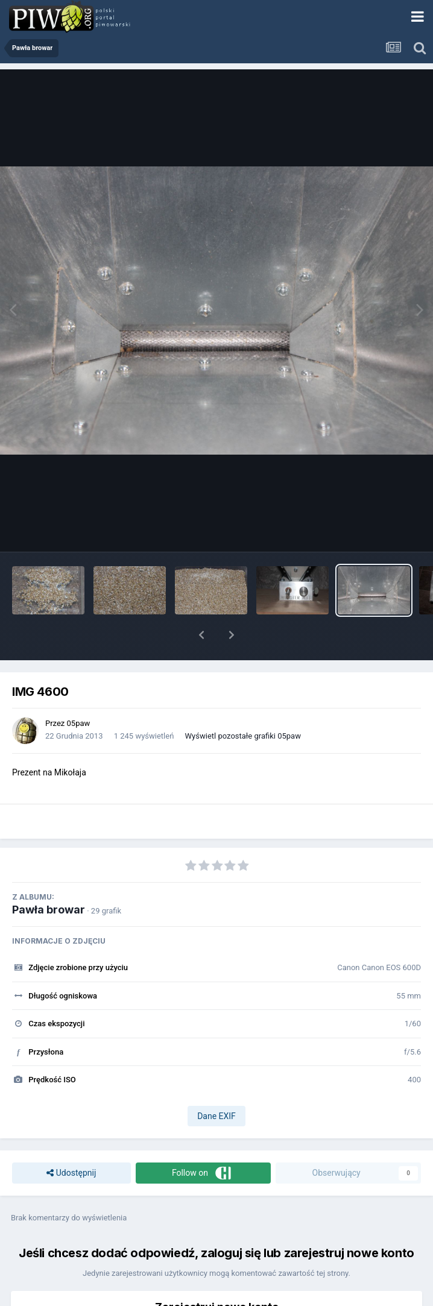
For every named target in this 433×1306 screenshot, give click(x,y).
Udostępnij (71, 1173)
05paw (78, 723)
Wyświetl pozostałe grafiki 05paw (243, 735)
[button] (201, 635)
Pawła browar (48, 909)
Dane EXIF (216, 1116)
